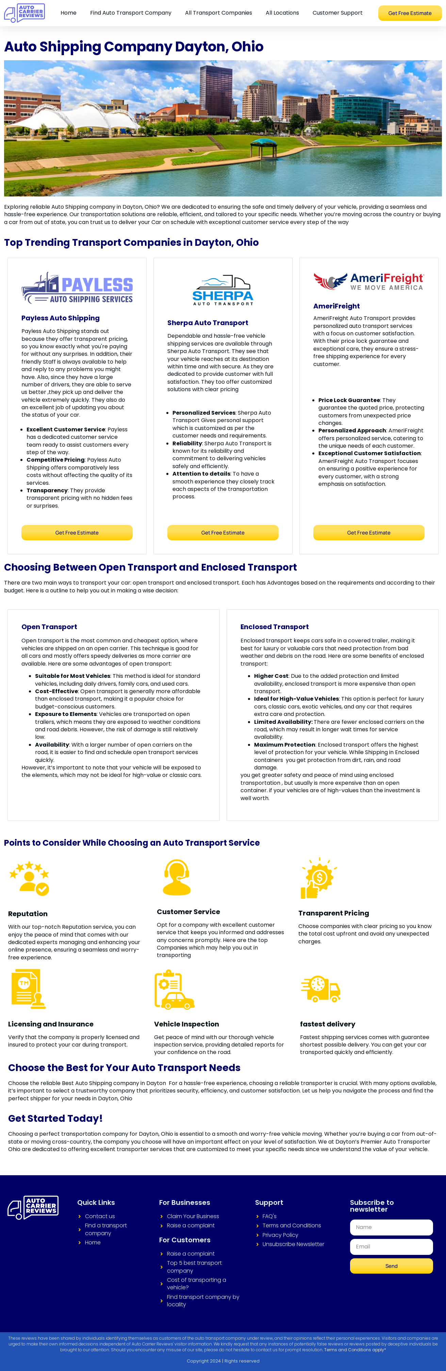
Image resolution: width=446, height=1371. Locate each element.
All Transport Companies (218, 13)
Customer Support (338, 13)
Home (69, 13)
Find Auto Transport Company (130, 13)
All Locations (282, 13)
